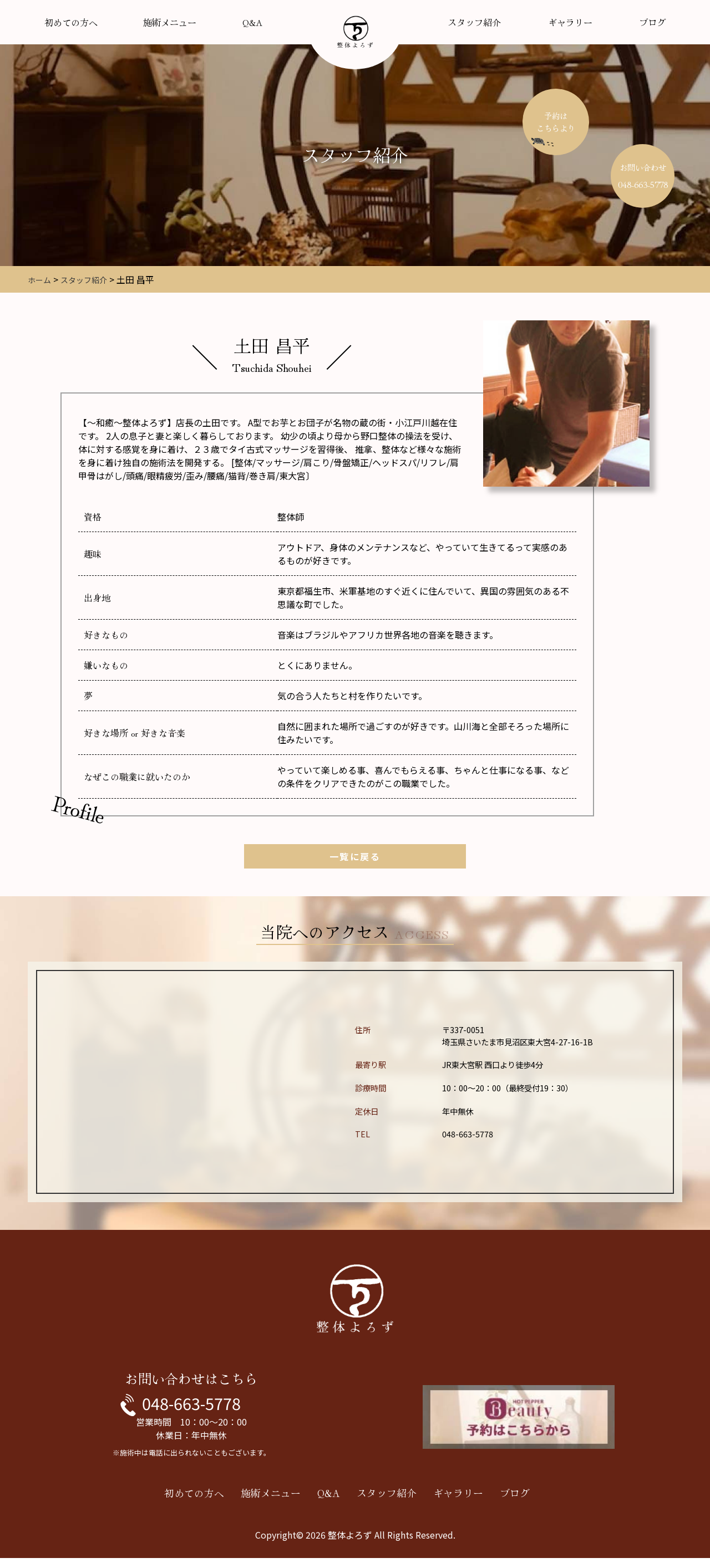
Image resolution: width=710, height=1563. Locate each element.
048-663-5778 (191, 1405)
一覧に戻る (355, 856)
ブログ (652, 22)
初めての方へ (71, 22)
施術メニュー (169, 22)
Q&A (252, 22)
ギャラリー (570, 22)
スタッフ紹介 (474, 22)
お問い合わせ (643, 176)
